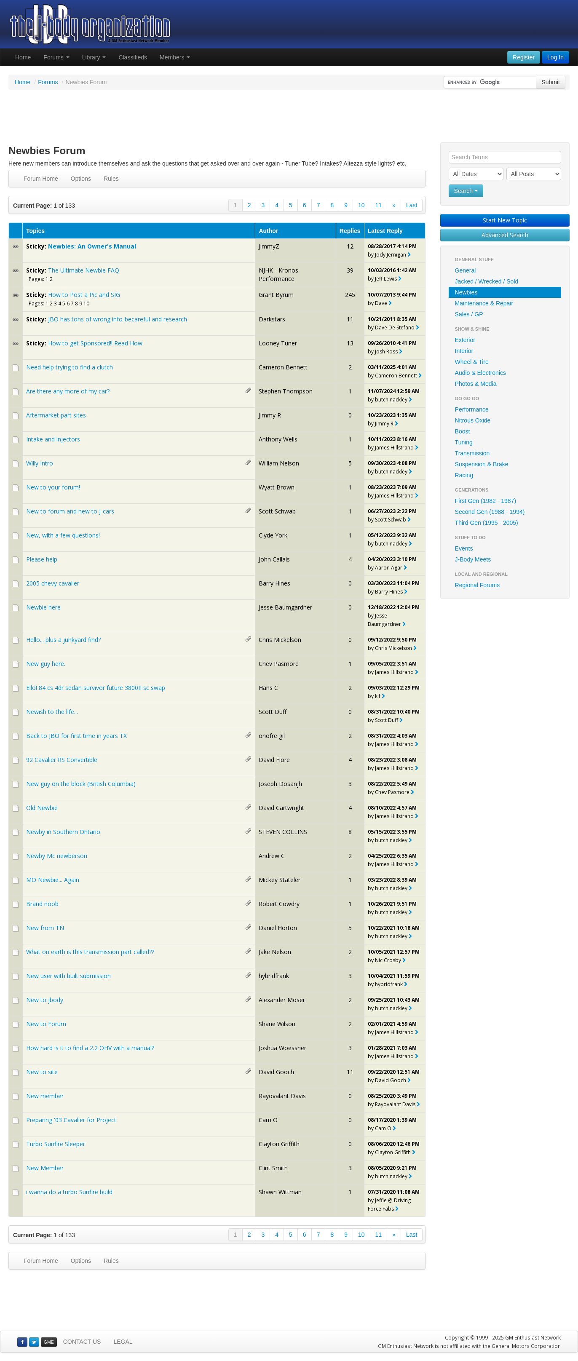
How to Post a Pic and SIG (84, 295)
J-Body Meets (473, 559)
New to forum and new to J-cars (70, 511)
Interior (464, 351)
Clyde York (273, 535)
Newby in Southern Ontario (63, 832)
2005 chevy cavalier (52, 583)
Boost (462, 431)
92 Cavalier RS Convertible (61, 760)
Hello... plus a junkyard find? (63, 640)
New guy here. (45, 664)
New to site (42, 1072)
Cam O (268, 1120)
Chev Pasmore (279, 664)
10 (361, 205)
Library (94, 57)
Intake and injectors (53, 439)
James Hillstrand (394, 447)
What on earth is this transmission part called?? (90, 952)
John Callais (274, 559)
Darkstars (272, 319)
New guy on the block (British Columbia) (81, 784)
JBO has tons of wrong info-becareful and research (117, 319)
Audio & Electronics (480, 372)
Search (466, 190)
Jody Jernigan (390, 254)
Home (23, 57)
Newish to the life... (52, 712)
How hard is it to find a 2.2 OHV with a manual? (90, 1048)
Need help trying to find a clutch (69, 367)
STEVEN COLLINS (283, 832)
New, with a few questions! (63, 535)
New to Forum (46, 1024)
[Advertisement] (289, 117)
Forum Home (41, 178)
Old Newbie (42, 808)
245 (350, 295)
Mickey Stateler (279, 880)
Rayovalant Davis (282, 1096)
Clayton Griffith (279, 1144)
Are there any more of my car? (68, 391)
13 (350, 343)
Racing (464, 475)
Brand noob (42, 904)
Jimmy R (270, 415)
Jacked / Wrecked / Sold (487, 281)
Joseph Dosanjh (280, 784)
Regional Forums (477, 585)
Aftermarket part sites (56, 415)
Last (411, 205)
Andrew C (272, 856)
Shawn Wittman (280, 1192)
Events (464, 548)
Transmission (472, 453)
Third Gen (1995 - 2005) (486, 522)
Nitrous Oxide (473, 420)
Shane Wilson (277, 1024)
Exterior (465, 340)
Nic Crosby (388, 960)
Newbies (466, 292)
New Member (45, 1168)
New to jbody (44, 1000)
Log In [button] (555, 57)
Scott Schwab (277, 511)
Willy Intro (39, 463)
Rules (111, 178)
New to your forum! (53, 487)
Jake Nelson (275, 952)
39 (350, 270)
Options (81, 178)
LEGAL (122, 1341)
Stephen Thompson (286, 391)
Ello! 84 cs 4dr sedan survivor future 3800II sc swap (95, 688)
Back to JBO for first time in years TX (76, 736)
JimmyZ (269, 246)
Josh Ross (386, 351)
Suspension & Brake (481, 464)
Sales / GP (469, 314)
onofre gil (272, 736)
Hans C (268, 688)
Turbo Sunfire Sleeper (55, 1144)
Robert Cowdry (279, 904)
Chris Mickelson (280, 640)
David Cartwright (281, 808)
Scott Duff (272, 712)
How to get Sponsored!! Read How (95, 343)
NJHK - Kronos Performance (278, 274)
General (465, 270)
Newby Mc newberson (56, 856)
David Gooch (276, 1072)
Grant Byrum (276, 295)
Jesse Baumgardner (285, 607)
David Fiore (274, 760)
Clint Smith (273, 1168)
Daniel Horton (278, 928)
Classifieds (132, 57)
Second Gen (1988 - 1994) (490, 511)
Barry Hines (274, 583)
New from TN (45, 928)
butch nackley (391, 399)
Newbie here (43, 607)
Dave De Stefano (395, 327)
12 (350, 246)
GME (49, 1342)
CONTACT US (82, 1341)
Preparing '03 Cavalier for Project (71, 1120)
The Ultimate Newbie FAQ (83, 270)
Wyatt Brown (276, 487)
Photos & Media (476, 383)
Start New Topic (505, 220)
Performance (472, 409)
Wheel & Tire (472, 361)
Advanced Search (505, 235)
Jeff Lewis (386, 278)
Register (524, 57)
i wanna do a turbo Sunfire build (69, 1192)
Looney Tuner (278, 343)
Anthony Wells (278, 439)
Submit (550, 82)
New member (45, 1096)
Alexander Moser (282, 1000)
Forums (56, 57)
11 (378, 205)
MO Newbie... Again (52, 880)
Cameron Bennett (283, 367)
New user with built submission (68, 976)
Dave (381, 303)
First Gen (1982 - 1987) (485, 500)
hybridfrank (274, 976)
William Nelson (279, 463)
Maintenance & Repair (484, 303)
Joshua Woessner (282, 1048)
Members (175, 57)
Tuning (464, 442)
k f (377, 696)
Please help (41, 559)
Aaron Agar (388, 567)
